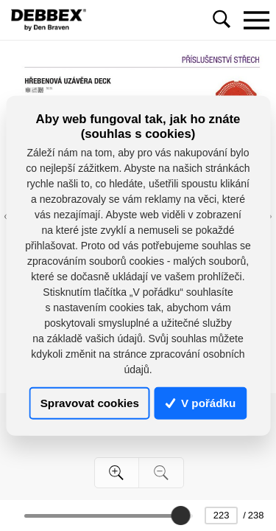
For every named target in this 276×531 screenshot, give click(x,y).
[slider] (180, 515)
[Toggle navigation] (256, 20)
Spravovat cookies (89, 403)
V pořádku (201, 403)
